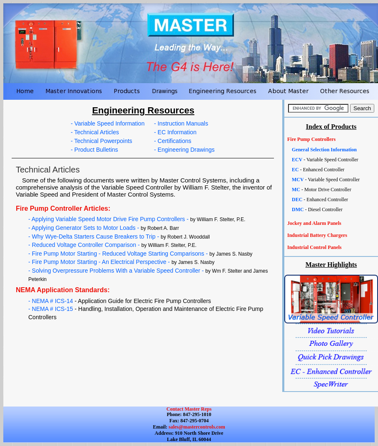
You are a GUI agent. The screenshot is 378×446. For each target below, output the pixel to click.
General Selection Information (324, 150)
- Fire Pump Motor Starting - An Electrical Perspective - (121, 262)
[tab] (331, 139)
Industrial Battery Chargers (317, 235)
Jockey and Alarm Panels (314, 223)
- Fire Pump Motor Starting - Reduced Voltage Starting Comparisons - (140, 253)
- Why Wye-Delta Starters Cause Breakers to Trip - (119, 236)
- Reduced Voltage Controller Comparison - (112, 244)
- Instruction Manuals (181, 123)
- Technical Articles (95, 132)
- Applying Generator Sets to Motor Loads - (103, 227)
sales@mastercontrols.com (196, 427)
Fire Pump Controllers (311, 139)
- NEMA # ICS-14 (119, 301)
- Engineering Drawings (184, 149)
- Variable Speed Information (107, 123)
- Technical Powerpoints (101, 141)
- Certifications (172, 141)
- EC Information (175, 132)
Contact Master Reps (189, 409)
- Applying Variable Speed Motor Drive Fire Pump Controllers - (136, 219)
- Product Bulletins (94, 149)
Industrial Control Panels (314, 247)
